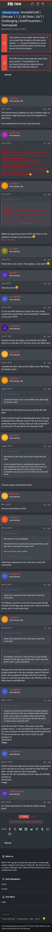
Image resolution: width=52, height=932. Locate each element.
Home (3, 884)
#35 (49, 700)
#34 (49, 628)
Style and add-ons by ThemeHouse (16, 929)
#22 (49, 144)
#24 (49, 260)
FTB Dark (6, 914)
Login (3, 902)
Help (31, 919)
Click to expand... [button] (26, 223)
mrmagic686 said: (11, 651)
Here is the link (7, 240)
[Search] (48, 4)
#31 (49, 505)
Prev (24, 817)
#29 (49, 389)
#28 (49, 363)
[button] (4, 4)
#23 (49, 195)
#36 (49, 762)
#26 (49, 308)
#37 (49, 802)
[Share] (44, 109)
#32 (49, 528)
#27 (49, 337)
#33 (49, 585)
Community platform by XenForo (25, 926)
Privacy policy (22, 919)
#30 (49, 446)
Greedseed (8, 29)
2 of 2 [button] (33, 817)
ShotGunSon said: (11, 200)
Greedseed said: (10, 451)
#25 (49, 284)
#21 (49, 109)
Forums (4, 889)
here (18, 43)
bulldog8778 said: (11, 590)
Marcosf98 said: (10, 394)
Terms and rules (8, 919)
